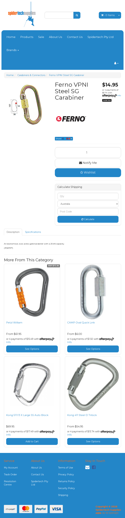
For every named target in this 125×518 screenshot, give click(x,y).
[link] (94, 467)
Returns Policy (66, 481)
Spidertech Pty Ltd (101, 37)
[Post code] (88, 211)
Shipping (63, 495)
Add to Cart (32, 441)
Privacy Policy (66, 474)
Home (11, 37)
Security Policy (66, 488)
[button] (88, 172)
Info (119, 95)
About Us (55, 37)
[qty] (88, 196)
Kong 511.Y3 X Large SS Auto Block (27, 415)
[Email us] (87, 467)
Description (13, 232)
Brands (13, 50)
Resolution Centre (10, 483)
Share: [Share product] (64, 138)
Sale (41, 37)
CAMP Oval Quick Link (81, 322)
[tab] (13, 232)
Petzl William (14, 322)
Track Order (10, 474)
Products (26, 37)
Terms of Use (65, 467)
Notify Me (88, 163)
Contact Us (75, 37)
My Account (11, 467)
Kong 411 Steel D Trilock (82, 415)
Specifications (33, 232)
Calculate (87, 219)
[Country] (88, 203)
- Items (108, 15)
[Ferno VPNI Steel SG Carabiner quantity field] (88, 152)
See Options (32, 348)
